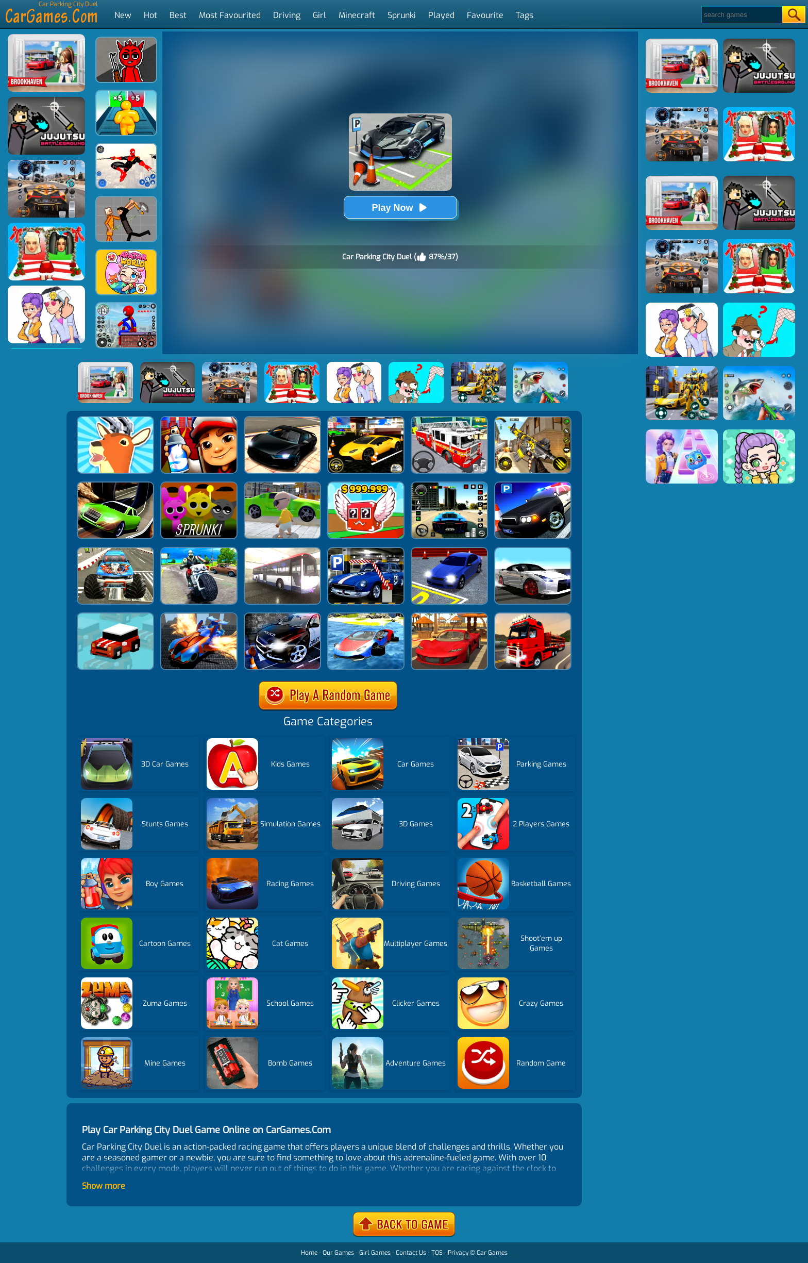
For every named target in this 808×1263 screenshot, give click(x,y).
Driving (286, 15)
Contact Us (411, 1253)
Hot (150, 15)
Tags (524, 15)
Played (441, 15)
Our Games (338, 1253)
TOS (437, 1253)
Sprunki (402, 15)
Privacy (458, 1253)
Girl (319, 15)
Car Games (492, 1253)
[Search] (741, 14)
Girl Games (375, 1253)
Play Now (400, 207)
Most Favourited (230, 15)
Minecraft (357, 15)
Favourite (485, 15)
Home (309, 1253)
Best (178, 15)
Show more (103, 1186)
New (122, 15)
